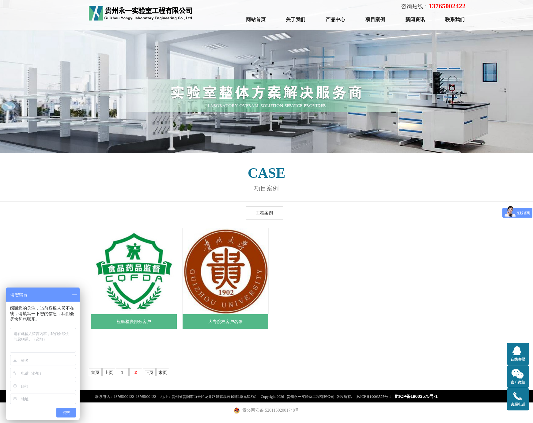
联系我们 (455, 19)
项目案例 (375, 19)
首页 (95, 372)
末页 (162, 372)
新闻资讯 (415, 19)
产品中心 (335, 19)
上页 (108, 372)
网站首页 (256, 19)
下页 (149, 372)
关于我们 (295, 19)
